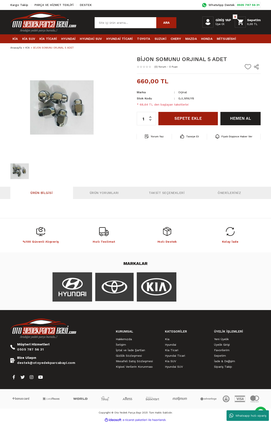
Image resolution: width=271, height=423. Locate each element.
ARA (166, 23)
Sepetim (220, 355)
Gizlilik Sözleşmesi (129, 355)
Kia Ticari (171, 350)
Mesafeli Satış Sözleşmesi (134, 361)
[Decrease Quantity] (152, 122)
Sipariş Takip (223, 366)
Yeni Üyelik (221, 339)
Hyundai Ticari (175, 355)
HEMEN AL (240, 118)
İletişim (121, 344)
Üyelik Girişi (222, 344)
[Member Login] (207, 22)
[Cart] (248, 22)
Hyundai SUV (174, 366)
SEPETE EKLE (188, 118)
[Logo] (43, 22)
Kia (167, 339)
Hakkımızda (124, 339)
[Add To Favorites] (248, 67)
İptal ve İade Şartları (130, 350)
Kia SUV (170, 361)
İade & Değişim (224, 361)
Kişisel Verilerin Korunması (134, 366)
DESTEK (86, 5)
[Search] (135, 22)
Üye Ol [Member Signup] (220, 24)
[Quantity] (146, 118)
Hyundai (170, 344)
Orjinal (182, 92)
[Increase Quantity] (152, 115)
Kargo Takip (19, 5)
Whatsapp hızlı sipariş (247, 415)
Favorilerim (222, 350)
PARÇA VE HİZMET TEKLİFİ (54, 5)
